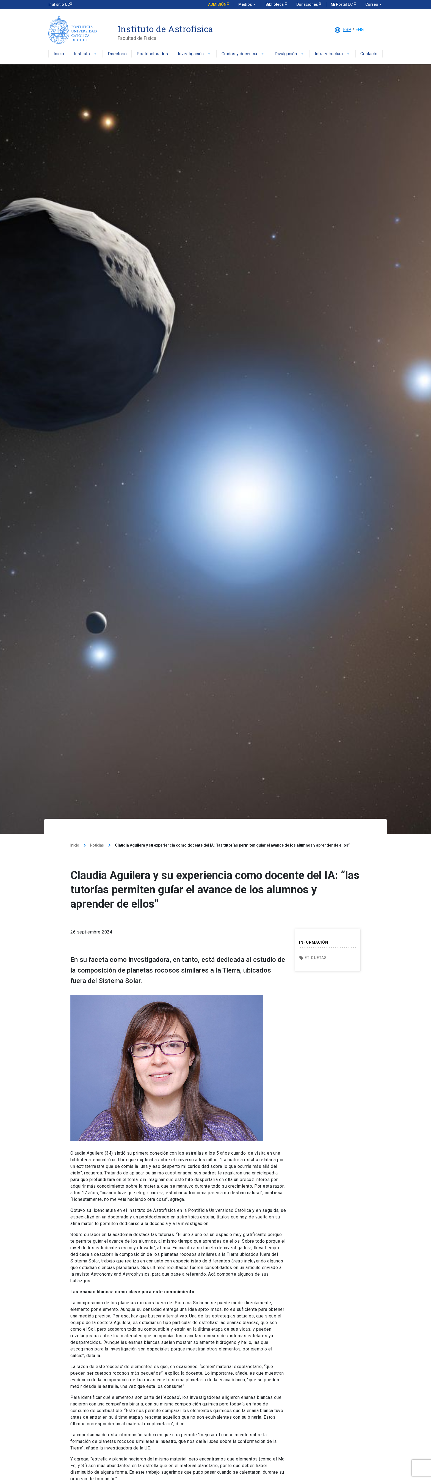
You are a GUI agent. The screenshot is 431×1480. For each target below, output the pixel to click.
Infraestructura (332, 54)
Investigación (194, 54)
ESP (347, 29)
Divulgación (290, 54)
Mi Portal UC (342, 4)
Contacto (368, 54)
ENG (359, 29)
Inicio (59, 54)
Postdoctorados (152, 54)
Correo (374, 4)
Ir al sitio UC (59, 4)
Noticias (97, 845)
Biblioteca (275, 4)
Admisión (217, 4)
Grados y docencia (243, 54)
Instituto (86, 54)
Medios (247, 4)
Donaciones (307, 4)
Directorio (117, 54)
